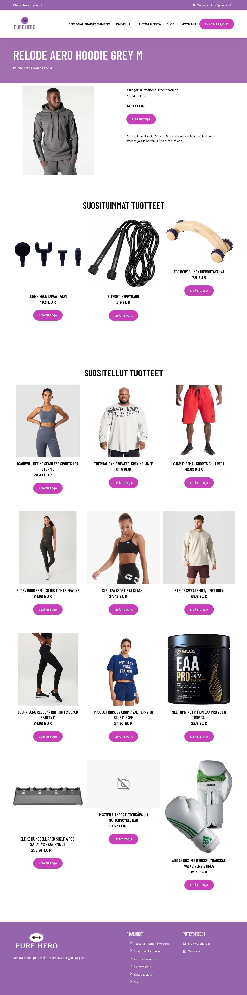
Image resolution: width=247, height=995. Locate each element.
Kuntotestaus (143, 963)
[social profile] (42, 5)
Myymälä (188, 22)
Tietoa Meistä (143, 971)
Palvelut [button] (123, 22)
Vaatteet (150, 86)
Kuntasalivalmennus (147, 955)
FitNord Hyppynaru (123, 292)
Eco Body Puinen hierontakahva (199, 267)
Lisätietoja (141, 115)
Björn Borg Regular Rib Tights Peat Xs (48, 586)
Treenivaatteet (167, 86)
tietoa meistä (150, 22)
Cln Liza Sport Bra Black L (123, 586)
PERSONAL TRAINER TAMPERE (89, 22)
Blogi (171, 22)
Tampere (200, 5)
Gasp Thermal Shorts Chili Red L (199, 459)
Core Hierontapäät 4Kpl (48, 292)
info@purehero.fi (220, 5)
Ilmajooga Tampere (147, 947)
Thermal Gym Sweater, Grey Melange (123, 459)
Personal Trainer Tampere (151, 940)
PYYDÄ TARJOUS (216, 22)
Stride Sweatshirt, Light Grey (199, 586)
